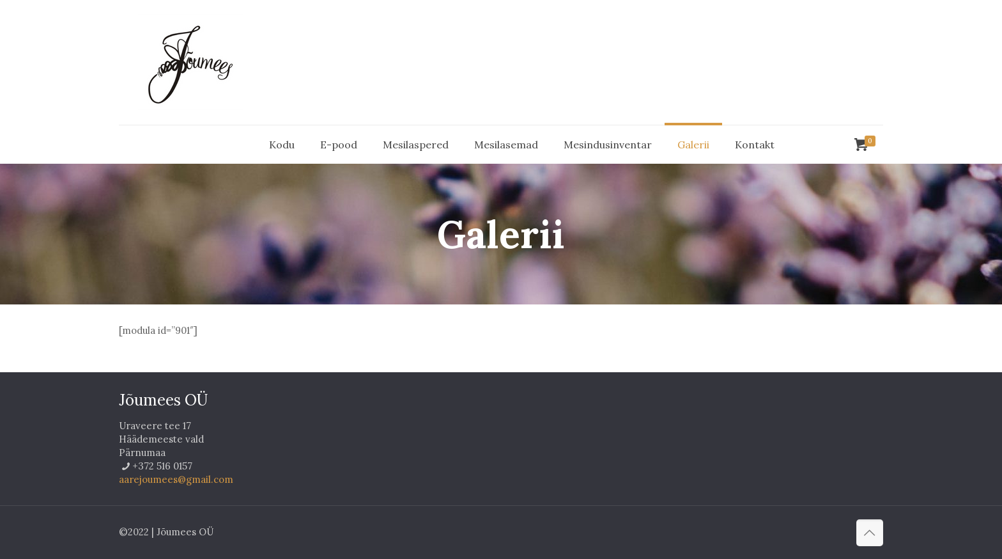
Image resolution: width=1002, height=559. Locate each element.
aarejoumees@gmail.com (176, 479)
